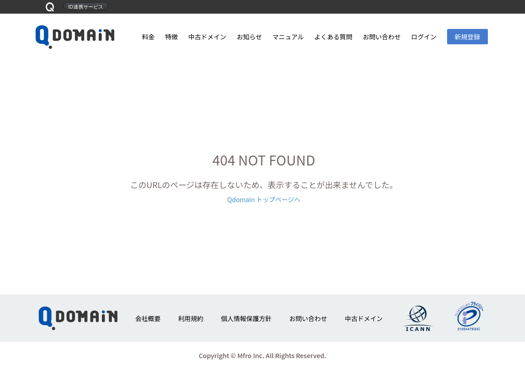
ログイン (424, 36)
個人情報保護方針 (246, 318)
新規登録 (467, 36)
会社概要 (147, 318)
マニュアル (288, 36)
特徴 (171, 36)
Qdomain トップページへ (264, 199)
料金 (148, 36)
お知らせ (249, 36)
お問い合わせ (382, 36)
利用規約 (190, 318)
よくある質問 (333, 36)
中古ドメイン (207, 36)
